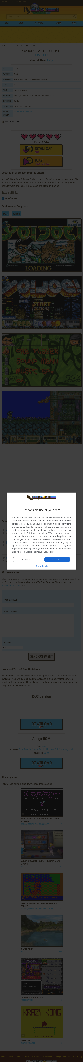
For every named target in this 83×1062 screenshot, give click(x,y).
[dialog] (41, 530)
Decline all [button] (26, 559)
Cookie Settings (32, 551)
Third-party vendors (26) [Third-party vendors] (39, 533)
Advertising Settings (30, 548)
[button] (41, 565)
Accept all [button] (57, 559)
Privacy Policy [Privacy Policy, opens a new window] (47, 551)
